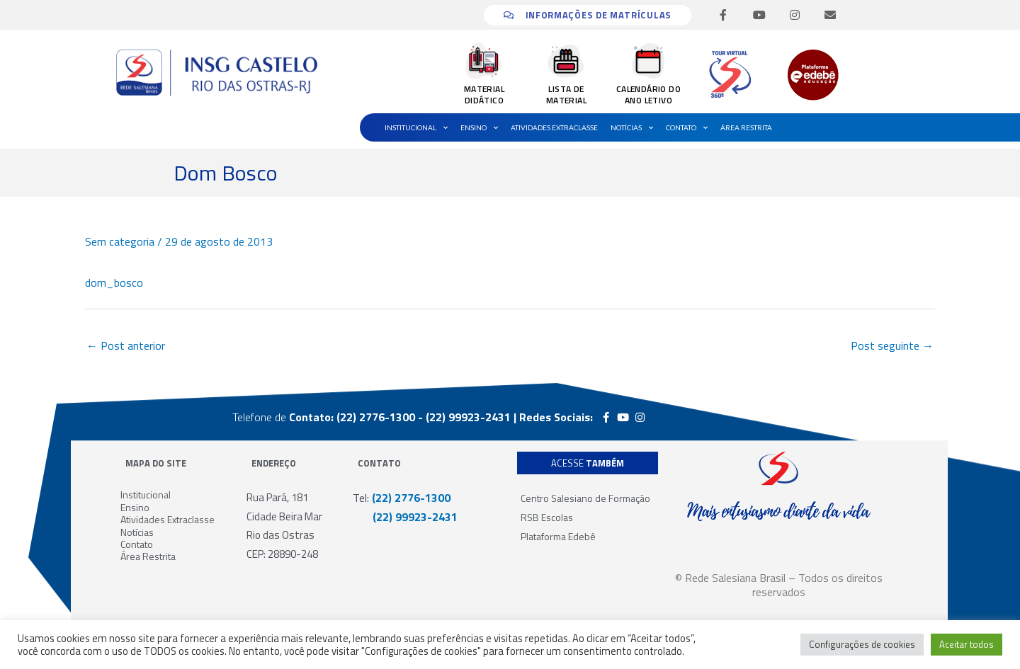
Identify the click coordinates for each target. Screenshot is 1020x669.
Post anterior (125, 345)
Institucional (416, 127)
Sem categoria (119, 241)
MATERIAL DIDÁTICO (484, 94)
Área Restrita (746, 127)
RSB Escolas (547, 517)
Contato (687, 127)
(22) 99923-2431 (405, 516)
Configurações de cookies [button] (862, 644)
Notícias (632, 127)
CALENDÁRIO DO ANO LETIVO (648, 94)
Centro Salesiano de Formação (585, 498)
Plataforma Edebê (558, 536)
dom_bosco (114, 282)
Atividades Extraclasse (554, 127)
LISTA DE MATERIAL (566, 94)
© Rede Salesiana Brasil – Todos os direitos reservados (779, 584)
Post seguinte (892, 345)
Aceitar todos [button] (966, 644)
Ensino (479, 127)
